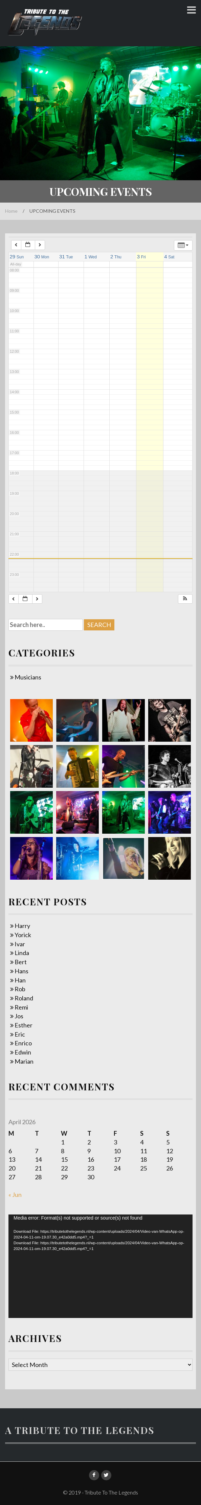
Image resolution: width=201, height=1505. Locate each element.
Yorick (23, 935)
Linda (22, 952)
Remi (21, 1007)
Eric (20, 1034)
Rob (20, 989)
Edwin (23, 1052)
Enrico (23, 1043)
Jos (19, 1016)
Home (11, 211)
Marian (24, 1061)
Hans (21, 971)
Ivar (20, 944)
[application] (100, 1266)
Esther (23, 1025)
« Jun (15, 1194)
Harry (22, 925)
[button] (185, 599)
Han (20, 980)
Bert (21, 962)
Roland (24, 998)
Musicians (28, 677)
